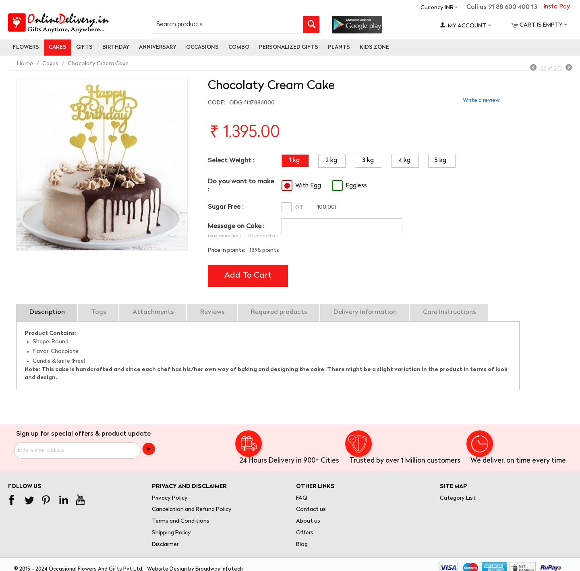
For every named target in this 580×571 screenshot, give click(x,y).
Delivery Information (365, 312)
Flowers (26, 47)
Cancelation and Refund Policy (192, 510)
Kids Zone (374, 47)
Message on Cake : (236, 226)
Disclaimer (165, 545)
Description (47, 312)
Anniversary (157, 47)
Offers (304, 533)
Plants (339, 47)
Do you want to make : (241, 186)
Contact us (311, 510)
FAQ (301, 498)
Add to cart (247, 276)
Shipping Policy (171, 533)
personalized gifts (288, 47)
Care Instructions (449, 312)
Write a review (481, 101)
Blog (302, 545)
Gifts (84, 47)
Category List (458, 498)
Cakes (57, 47)
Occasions (202, 47)
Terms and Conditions (180, 521)
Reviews (212, 312)
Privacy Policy (170, 498)
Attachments (153, 312)
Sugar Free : (225, 207)
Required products (279, 312)
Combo (238, 47)
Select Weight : (231, 161)
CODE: (216, 103)
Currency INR (437, 8)
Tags (98, 312)
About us (308, 521)
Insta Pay (556, 7)
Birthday (115, 47)
